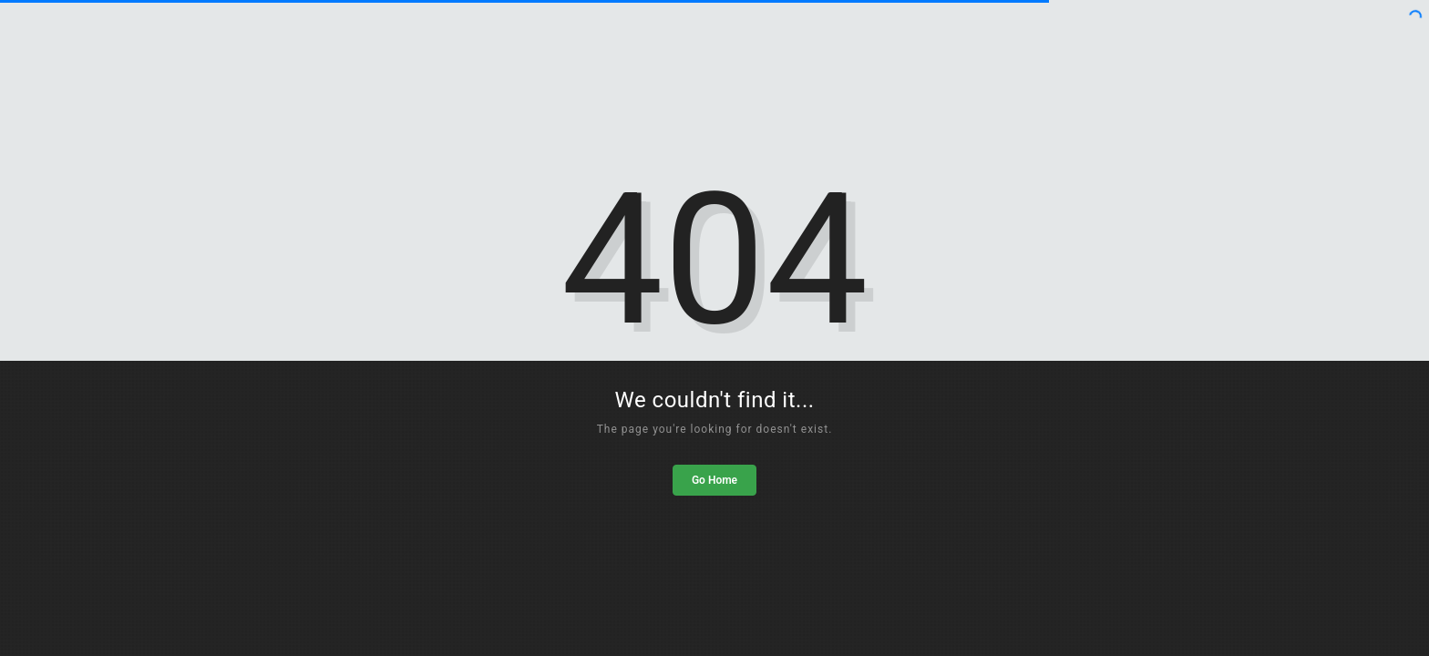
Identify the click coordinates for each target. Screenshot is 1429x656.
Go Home (714, 480)
